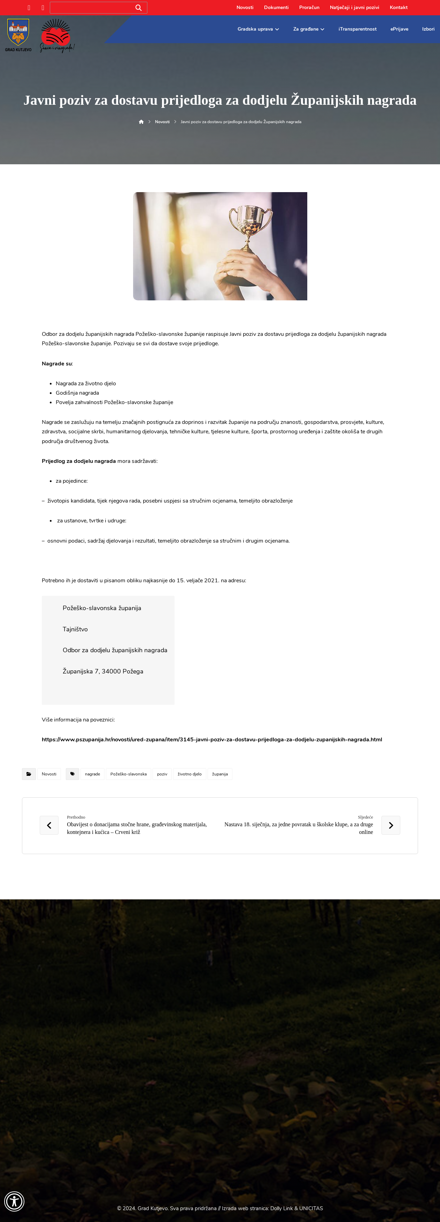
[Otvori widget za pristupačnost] (14, 1201)
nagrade (92, 774)
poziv (162, 774)
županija (220, 774)
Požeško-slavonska (128, 774)
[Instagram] (43, 8)
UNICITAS (311, 1208)
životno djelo (190, 774)
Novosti (49, 774)
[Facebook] (29, 8)
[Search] (139, 8)
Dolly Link (281, 1208)
